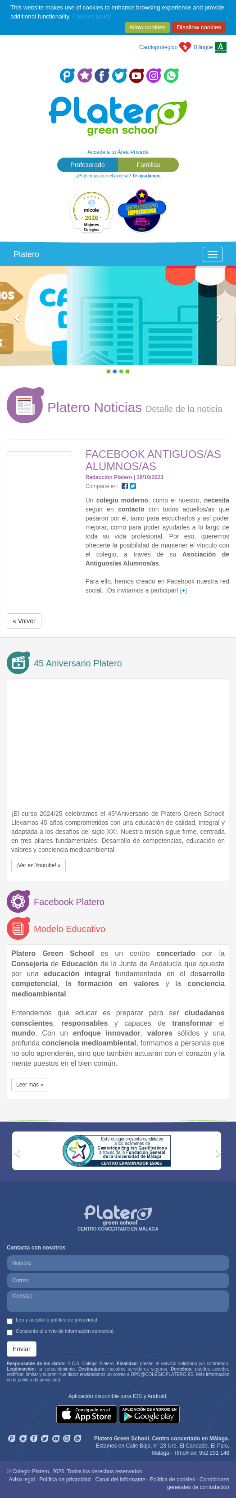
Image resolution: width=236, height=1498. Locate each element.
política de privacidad (74, 1319)
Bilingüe (203, 47)
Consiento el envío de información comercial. (61, 1331)
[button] (18, 322)
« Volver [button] (24, 621)
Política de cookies (172, 1479)
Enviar (22, 1349)
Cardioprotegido (158, 47)
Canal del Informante (120, 1479)
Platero (26, 254)
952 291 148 (214, 1453)
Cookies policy (92, 16)
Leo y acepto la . (53, 1320)
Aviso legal (22, 1479)
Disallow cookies (199, 27)
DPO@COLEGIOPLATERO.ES (162, 1374)
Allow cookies (147, 27)
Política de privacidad (65, 1479)
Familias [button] (148, 164)
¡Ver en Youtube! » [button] (38, 865)
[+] (183, 590)
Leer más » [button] (29, 1085)
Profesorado (87, 164)
